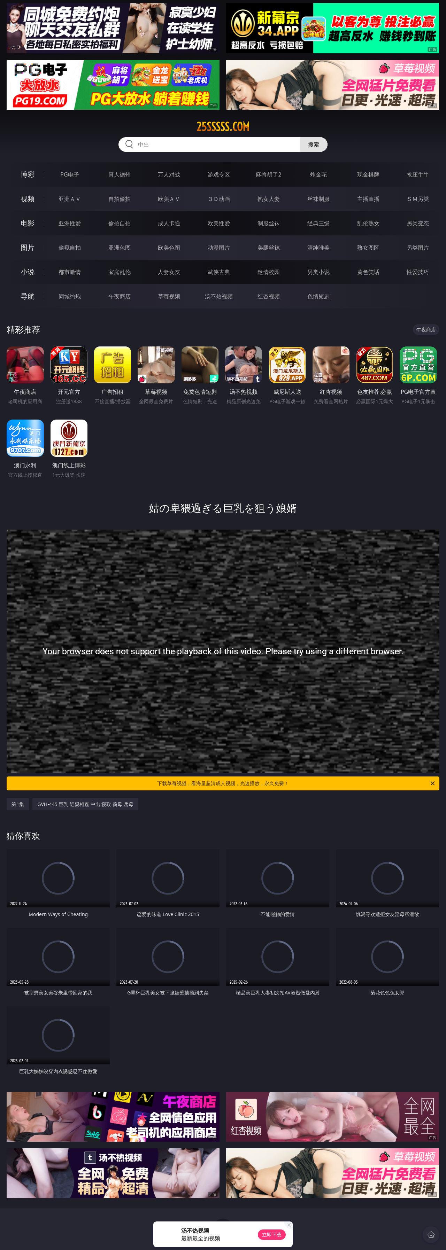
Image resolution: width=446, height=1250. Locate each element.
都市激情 (70, 272)
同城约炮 (70, 296)
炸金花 (318, 174)
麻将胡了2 (268, 174)
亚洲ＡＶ (70, 199)
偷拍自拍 (119, 223)
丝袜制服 (318, 199)
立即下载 (272, 1234)
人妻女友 (169, 272)
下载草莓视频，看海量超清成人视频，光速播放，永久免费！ (296, 783)
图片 (27, 247)
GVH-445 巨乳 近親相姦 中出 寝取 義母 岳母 (85, 804)
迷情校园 (268, 272)
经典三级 (318, 223)
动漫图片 (219, 247)
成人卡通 (169, 223)
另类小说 (318, 272)
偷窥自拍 (70, 247)
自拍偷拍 (119, 199)
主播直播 (368, 199)
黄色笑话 (368, 272)
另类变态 (418, 223)
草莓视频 (169, 296)
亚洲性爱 (70, 223)
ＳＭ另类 (418, 199)
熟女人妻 (268, 199)
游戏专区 (219, 174)
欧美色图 (169, 247)
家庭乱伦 (119, 272)
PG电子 (69, 174)
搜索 (313, 144)
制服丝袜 (268, 223)
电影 (27, 223)
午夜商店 (119, 296)
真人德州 (119, 174)
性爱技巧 (418, 272)
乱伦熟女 (368, 223)
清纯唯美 (318, 247)
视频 (27, 198)
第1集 (17, 804)
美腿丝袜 (268, 247)
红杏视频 (268, 296)
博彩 (27, 174)
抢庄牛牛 (418, 174)
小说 (27, 271)
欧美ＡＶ (169, 199)
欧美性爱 (219, 223)
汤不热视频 (219, 296)
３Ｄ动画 (219, 199)
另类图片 (418, 247)
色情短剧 (318, 296)
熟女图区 (368, 247)
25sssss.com (223, 127)
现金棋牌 (368, 174)
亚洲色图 (119, 247)
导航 (27, 296)
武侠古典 (219, 272)
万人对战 (169, 174)
